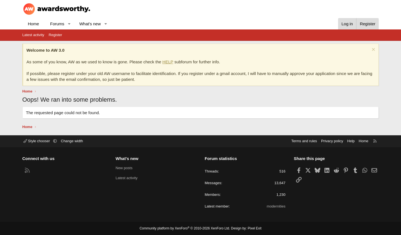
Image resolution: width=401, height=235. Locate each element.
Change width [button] (72, 141)
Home (33, 23)
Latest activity (33, 35)
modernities (276, 206)
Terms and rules (304, 141)
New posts (124, 168)
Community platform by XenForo (185, 228)
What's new (90, 23)
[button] (69, 23)
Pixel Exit (254, 228)
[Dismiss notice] (372, 50)
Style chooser (37, 141)
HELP (167, 61)
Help (351, 141)
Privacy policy (332, 141)
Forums (57, 23)
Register (55, 35)
